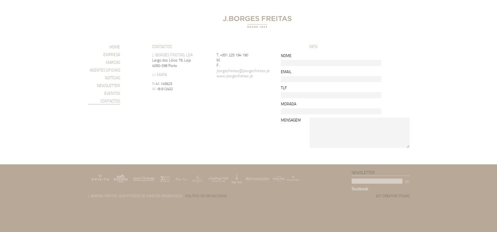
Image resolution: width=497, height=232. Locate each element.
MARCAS (113, 62)
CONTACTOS (110, 101)
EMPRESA (111, 54)
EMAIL (286, 71)
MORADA (288, 103)
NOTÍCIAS (112, 78)
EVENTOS (112, 93)
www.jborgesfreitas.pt (234, 76)
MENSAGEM (291, 119)
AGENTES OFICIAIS (105, 70)
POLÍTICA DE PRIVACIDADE (206, 195)
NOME (286, 55)
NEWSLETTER (108, 85)
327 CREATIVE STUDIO (393, 196)
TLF (284, 87)
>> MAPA (159, 74)
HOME (114, 47)
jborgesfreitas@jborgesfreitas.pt (243, 70)
